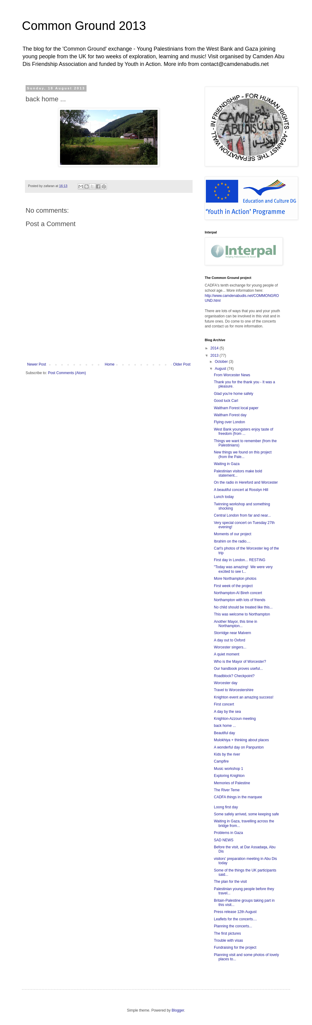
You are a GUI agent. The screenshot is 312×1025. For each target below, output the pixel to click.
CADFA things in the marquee (238, 797)
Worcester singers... (230, 647)
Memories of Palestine (232, 783)
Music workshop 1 (228, 769)
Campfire (221, 761)
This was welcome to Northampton (242, 614)
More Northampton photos (235, 578)
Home (110, 364)
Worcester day (225, 683)
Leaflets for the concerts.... (235, 919)
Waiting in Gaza (226, 464)
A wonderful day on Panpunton (239, 747)
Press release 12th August (235, 912)
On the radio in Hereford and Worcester (246, 482)
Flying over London (229, 422)
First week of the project (233, 586)
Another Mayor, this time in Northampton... (235, 623)
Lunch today (224, 497)
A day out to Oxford (229, 640)
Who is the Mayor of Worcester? (240, 661)
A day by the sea (227, 711)
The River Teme (226, 790)
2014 (215, 348)
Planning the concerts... (233, 926)
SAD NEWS (223, 840)
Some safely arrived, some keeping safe (246, 814)
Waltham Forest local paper (236, 408)
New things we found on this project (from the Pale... (242, 454)
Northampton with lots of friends (239, 600)
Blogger (178, 1010)
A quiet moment (226, 654)
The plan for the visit (230, 881)
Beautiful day (224, 733)
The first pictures (227, 933)
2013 (215, 355)
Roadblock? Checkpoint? (234, 676)
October (222, 361)
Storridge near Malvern (232, 633)
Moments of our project (232, 534)
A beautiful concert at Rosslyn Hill (241, 490)
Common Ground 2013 (84, 25)
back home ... (225, 726)
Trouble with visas (228, 940)
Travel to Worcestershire (234, 690)
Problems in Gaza (228, 833)
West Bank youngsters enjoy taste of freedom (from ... (243, 431)
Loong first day (226, 807)
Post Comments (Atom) (67, 373)
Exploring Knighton (229, 776)
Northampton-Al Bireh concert (238, 593)
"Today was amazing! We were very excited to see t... (243, 569)
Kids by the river (227, 754)
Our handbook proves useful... (238, 668)
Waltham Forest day (230, 415)
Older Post (181, 364)
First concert (224, 704)
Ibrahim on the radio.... (232, 541)
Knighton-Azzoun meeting (235, 718)
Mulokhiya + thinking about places (241, 740)
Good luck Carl (226, 401)
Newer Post (36, 364)
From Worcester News (232, 375)
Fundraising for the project (235, 947)
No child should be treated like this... (243, 607)
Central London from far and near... (242, 515)
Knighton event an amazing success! (243, 697)
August (221, 368)
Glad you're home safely (233, 394)
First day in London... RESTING (239, 560)
